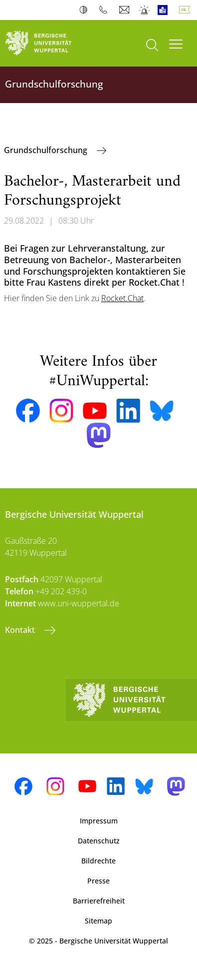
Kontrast (85, 10)
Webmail (125, 10)
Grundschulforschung (46, 150)
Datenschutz (99, 840)
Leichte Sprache (165, 10)
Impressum (99, 820)
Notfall (145, 10)
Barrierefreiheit (99, 900)
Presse (98, 880)
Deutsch (187, 10)
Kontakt (21, 629)
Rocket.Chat (122, 298)
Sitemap (98, 920)
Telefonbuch (105, 10)
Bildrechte (98, 860)
